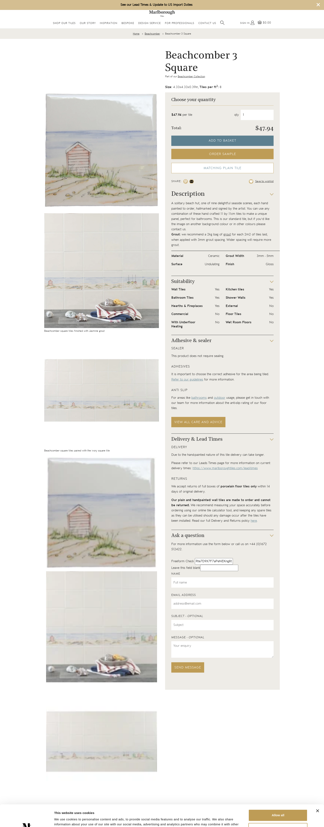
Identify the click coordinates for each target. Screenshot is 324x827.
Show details (63, 819)
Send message (187, 667)
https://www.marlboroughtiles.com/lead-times (225, 468)
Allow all (278, 793)
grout (227, 234)
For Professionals (179, 23)
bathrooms (199, 398)
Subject (187, 616)
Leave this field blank (185, 568)
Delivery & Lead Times (197, 439)
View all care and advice (198, 422)
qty (236, 115)
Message (187, 637)
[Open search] (222, 23)
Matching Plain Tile (222, 168)
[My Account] (247, 23)
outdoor (219, 398)
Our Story (88, 23)
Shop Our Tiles (64, 23)
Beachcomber (152, 33)
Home (136, 33)
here (254, 521)
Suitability (183, 281)
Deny (278, 807)
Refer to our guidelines (187, 379)
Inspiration (108, 23)
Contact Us (207, 23)
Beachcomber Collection (191, 76)
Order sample (222, 154)
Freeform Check (182, 561)
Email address (183, 595)
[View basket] (264, 22)
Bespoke (128, 23)
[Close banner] (317, 789)
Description (188, 194)
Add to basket (222, 140)
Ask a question (187, 535)
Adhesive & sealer (191, 340)
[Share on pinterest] (185, 181)
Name (175, 574)
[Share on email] (191, 181)
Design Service (149, 23)
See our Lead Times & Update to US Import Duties (156, 5)
